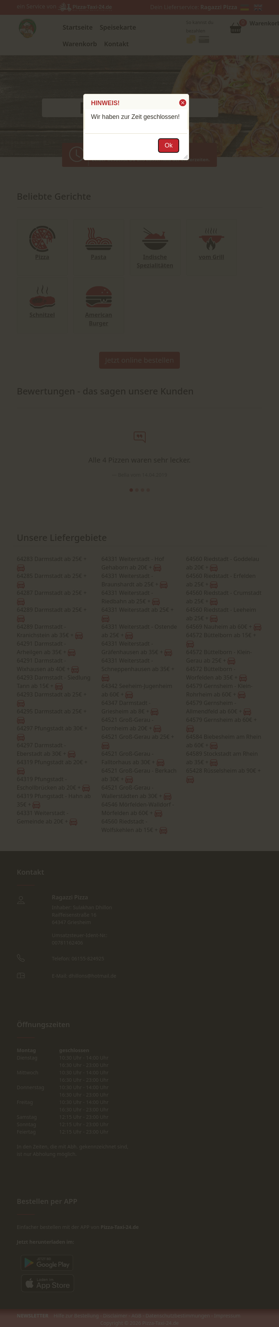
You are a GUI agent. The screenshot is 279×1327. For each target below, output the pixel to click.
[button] (182, 103)
